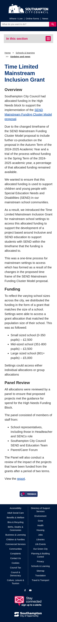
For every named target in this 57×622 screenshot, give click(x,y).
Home (8, 52)
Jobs (40, 535)
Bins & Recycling (16, 522)
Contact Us (15, 558)
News (45, 18)
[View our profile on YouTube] (30, 590)
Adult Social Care (15, 513)
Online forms (32, 18)
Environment (41, 516)
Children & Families (15, 539)
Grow (40, 521)
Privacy (40, 561)
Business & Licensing (15, 535)
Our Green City (40, 549)
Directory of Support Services (40, 510)
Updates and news (20, 56)
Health (40, 525)
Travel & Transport (40, 580)
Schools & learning (25, 52)
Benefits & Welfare (15, 517)
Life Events (40, 544)
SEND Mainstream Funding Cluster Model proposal (28, 114)
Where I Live (16, 18)
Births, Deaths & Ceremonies (15, 528)
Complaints (15, 553)
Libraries (40, 539)
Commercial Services (15, 544)
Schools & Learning (40, 566)
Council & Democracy (15, 574)
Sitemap (40, 571)
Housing (40, 530)
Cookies (15, 563)
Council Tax (15, 567)
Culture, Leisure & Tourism (15, 582)
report (21, 478)
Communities (15, 549)
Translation (40, 575)
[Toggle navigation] (48, 38)
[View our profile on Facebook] (25, 590)
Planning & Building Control (40, 555)
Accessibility (15, 508)
